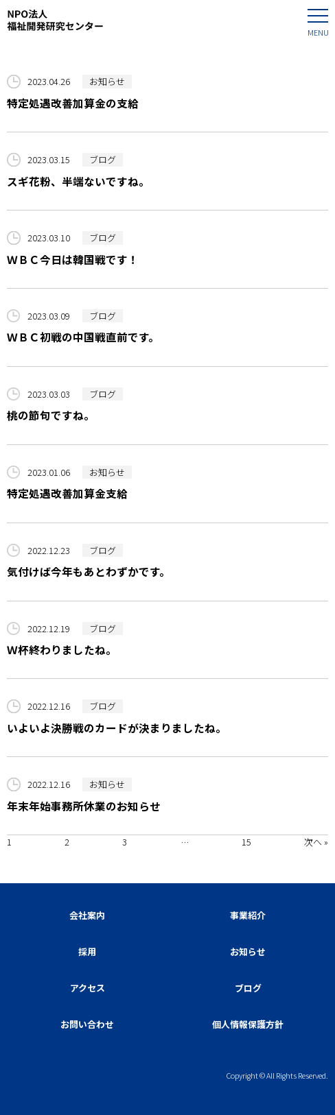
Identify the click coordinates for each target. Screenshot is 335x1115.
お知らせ (107, 81)
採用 (87, 951)
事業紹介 (248, 915)
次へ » (316, 841)
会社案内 (87, 915)
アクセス (87, 987)
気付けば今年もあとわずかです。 (88, 571)
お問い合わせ (87, 1024)
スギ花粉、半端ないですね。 (78, 181)
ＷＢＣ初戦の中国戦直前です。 (83, 336)
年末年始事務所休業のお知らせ (84, 805)
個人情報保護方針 (248, 1024)
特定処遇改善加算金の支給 (73, 102)
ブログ (102, 159)
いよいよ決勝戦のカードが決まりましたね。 (117, 727)
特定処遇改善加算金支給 (67, 493)
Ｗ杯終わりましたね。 (62, 649)
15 (246, 841)
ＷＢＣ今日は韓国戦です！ (73, 259)
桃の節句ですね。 (51, 414)
